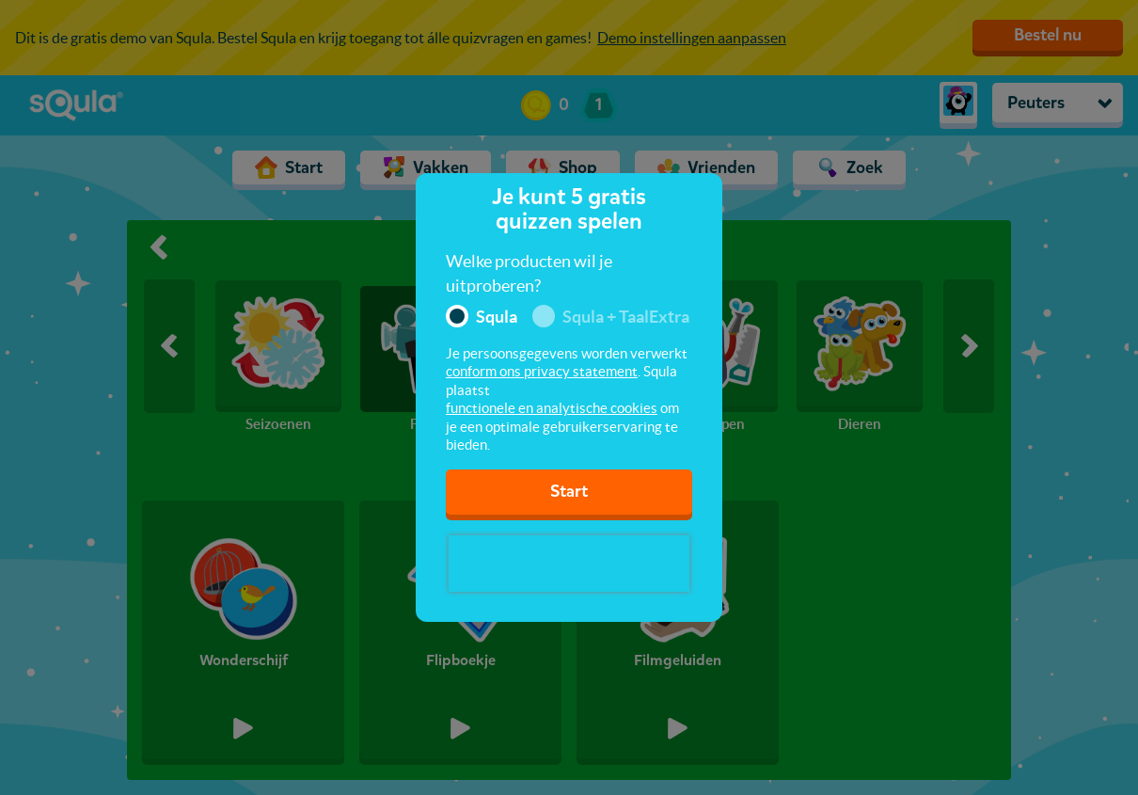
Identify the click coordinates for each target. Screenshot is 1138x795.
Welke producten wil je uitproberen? (529, 273)
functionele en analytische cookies (551, 408)
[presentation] (569, 563)
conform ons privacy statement (542, 371)
